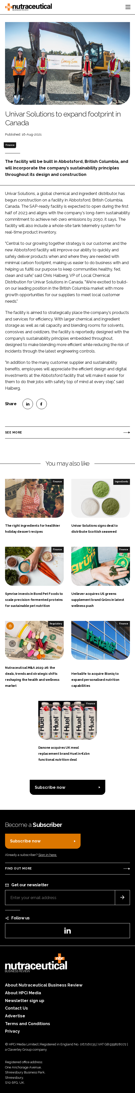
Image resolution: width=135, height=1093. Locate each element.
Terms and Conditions (27, 1023)
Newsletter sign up (24, 1000)
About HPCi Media (23, 993)
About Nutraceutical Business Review (43, 985)
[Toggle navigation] (128, 7)
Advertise (15, 1016)
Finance (10, 145)
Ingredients (121, 481)
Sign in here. (47, 855)
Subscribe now (50, 787)
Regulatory (56, 623)
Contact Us (16, 1008)
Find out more (18, 868)
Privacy (12, 1031)
